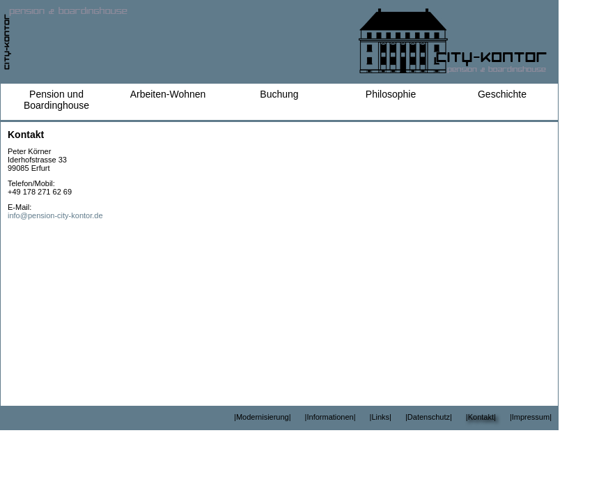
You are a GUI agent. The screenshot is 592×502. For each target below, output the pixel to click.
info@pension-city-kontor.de (55, 215)
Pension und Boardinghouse (56, 100)
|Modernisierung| (262, 417)
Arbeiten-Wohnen (168, 94)
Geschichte (502, 94)
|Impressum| (531, 417)
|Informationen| (330, 417)
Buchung (279, 94)
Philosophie (391, 94)
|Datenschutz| (428, 417)
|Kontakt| (481, 417)
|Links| (380, 417)
